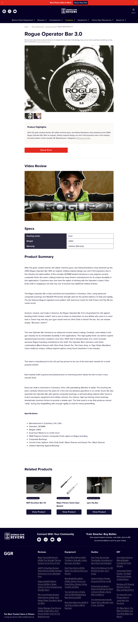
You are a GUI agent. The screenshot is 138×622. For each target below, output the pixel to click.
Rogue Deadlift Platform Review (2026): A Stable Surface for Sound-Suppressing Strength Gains (50, 585)
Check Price (46, 150)
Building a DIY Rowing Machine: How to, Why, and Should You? (125, 587)
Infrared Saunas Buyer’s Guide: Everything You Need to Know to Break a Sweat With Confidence (102, 590)
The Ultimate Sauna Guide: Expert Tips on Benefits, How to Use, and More (102, 602)
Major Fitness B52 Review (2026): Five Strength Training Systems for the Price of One (49, 560)
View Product (38, 511)
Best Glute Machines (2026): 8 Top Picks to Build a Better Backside (76, 605)
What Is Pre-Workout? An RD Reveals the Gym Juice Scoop (102, 571)
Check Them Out (80, 3)
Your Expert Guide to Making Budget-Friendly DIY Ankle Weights (125, 561)
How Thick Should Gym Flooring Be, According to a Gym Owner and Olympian (101, 560)
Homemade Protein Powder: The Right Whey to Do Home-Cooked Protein (124, 575)
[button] (2, 3)
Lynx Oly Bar (92, 502)
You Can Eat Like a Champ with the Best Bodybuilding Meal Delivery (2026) (75, 595)
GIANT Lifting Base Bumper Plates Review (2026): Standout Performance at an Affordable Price (50, 572)
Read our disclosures (43, 42)
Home (26, 27)
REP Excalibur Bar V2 (36, 502)
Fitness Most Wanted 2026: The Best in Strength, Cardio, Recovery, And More (76, 560)
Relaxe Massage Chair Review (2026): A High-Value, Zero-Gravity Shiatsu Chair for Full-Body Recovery (49, 612)
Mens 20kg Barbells (38, 27)
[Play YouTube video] (69, 196)
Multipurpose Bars (51, 27)
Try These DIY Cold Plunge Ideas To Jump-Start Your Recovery (124, 598)
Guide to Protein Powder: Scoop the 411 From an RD (101, 579)
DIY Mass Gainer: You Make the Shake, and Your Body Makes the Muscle (125, 612)
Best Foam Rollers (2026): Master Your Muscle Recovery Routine (76, 571)
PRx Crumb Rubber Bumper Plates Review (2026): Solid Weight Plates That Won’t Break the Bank (50, 598)
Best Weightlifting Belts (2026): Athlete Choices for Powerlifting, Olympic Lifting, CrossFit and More (76, 582)
